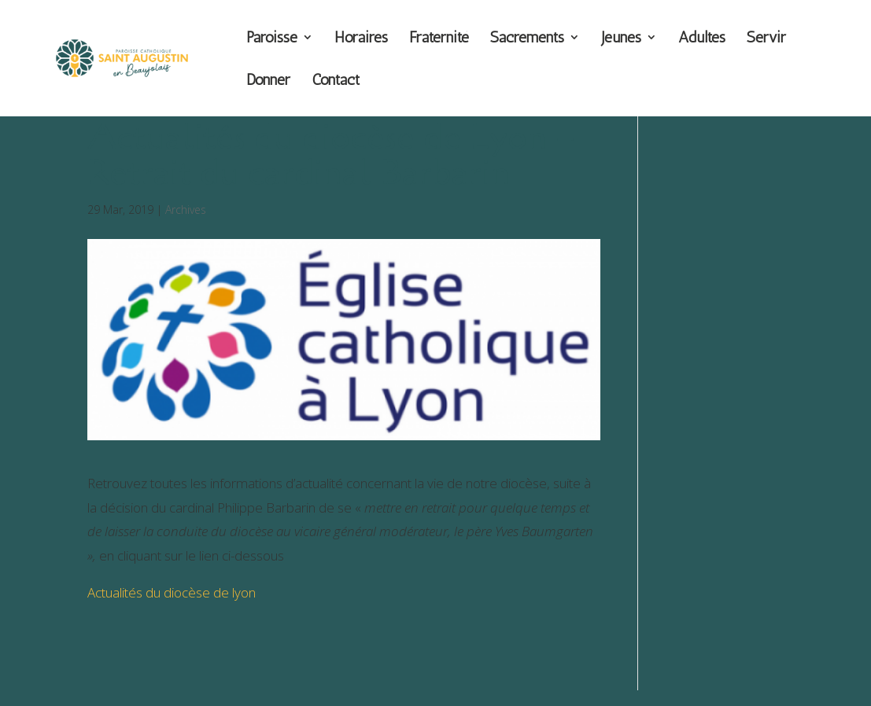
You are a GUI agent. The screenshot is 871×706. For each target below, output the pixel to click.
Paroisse (271, 38)
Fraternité (439, 38)
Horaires (361, 38)
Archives (185, 209)
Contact (336, 81)
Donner (268, 81)
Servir (766, 38)
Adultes (701, 38)
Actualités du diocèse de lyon (171, 592)
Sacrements (527, 38)
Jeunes (621, 38)
